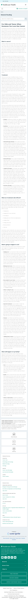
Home (2, 11)
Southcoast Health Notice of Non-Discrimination (13, 592)
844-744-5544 (5, 1)
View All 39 (5, 490)
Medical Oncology (6, 463)
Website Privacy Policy (7, 588)
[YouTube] (15, 557)
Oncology (4, 465)
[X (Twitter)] (5, 557)
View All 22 (5, 512)
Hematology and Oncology (8, 461)
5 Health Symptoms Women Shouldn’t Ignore (12, 517)
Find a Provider (14, 573)
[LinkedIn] (8, 557)
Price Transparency (13, 590)
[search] (13, 19)
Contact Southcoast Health (14, 581)
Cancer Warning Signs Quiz (8, 521)
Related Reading (6, 15)
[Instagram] (12, 557)
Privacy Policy (18, 538)
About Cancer (5, 495)
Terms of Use (12, 538)
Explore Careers (14, 577)
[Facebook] (2, 557)
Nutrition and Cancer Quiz (8, 523)
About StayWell (6, 538)
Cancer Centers (6, 476)
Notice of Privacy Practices (19, 588)
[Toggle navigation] (2, 9)
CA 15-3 (4, 503)
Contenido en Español (22, 8)
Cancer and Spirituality (7, 510)
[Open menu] (25, 4)
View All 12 (5, 498)
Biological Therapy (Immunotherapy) (10, 486)
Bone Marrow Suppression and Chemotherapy (12, 488)
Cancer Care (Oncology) (7, 470)
